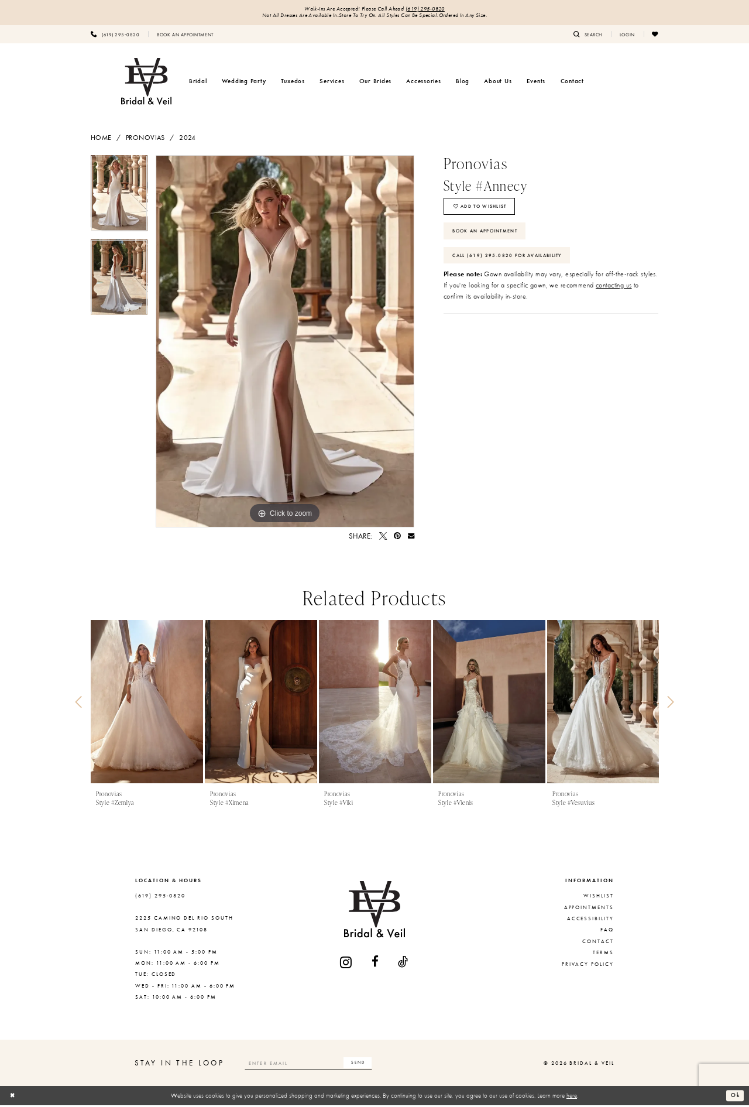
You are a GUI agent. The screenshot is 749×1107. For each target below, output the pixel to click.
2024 (187, 139)
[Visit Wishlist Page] (655, 35)
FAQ (607, 931)
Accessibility (590, 920)
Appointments (589, 909)
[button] (627, 35)
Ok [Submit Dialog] (734, 1097)
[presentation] (147, 704)
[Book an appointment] (185, 35)
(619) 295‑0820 (429, 9)
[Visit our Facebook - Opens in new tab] (376, 964)
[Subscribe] (375, 1065)
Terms (603, 954)
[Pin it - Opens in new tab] (397, 538)
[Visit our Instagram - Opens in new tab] (346, 964)
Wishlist (598, 898)
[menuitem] (115, 35)
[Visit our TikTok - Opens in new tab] (403, 964)
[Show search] (588, 35)
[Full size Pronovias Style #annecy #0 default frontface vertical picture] (285, 343)
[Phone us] (115, 35)
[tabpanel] (119, 199)
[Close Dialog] (13, 1097)
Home (101, 139)
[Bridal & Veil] (146, 83)
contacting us (614, 297)
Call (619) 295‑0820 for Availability (514, 265)
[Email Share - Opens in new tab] (411, 538)
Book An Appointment (490, 238)
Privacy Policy (588, 965)
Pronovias (145, 139)
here (571, 1097)
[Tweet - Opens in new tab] (383, 538)
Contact (598, 943)
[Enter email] (318, 1065)
